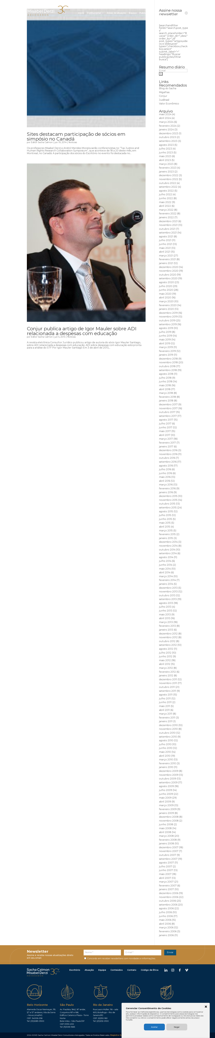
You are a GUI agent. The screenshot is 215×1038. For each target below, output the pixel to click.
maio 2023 (165, 156)
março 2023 (166, 164)
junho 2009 (166, 794)
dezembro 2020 (168, 267)
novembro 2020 (168, 270)
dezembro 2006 (168, 893)
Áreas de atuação (116, 13)
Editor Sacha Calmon (42, 142)
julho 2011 (165, 698)
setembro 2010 (168, 736)
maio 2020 (165, 293)
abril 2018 (165, 389)
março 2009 (166, 805)
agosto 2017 (166, 419)
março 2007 (166, 881)
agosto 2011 (166, 694)
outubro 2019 (167, 320)
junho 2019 (165, 335)
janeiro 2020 (166, 309)
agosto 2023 (166, 145)
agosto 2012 (166, 648)
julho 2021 (165, 240)
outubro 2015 (167, 503)
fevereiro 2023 (167, 167)
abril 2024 (165, 118)
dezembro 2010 (168, 725)
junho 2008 (166, 824)
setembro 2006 (168, 904)
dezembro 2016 (168, 450)
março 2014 (166, 576)
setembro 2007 (168, 858)
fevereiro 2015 (167, 534)
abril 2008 (165, 832)
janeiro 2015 (166, 538)
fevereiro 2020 (168, 305)
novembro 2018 (168, 362)
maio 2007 (165, 874)
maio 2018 (165, 385)
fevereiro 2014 (167, 580)
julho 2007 (165, 866)
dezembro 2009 (168, 771)
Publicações (146, 13)
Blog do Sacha (167, 88)
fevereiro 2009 (168, 809)
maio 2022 (165, 202)
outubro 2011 (167, 687)
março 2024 (166, 122)
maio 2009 (165, 797)
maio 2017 (165, 431)
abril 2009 (165, 801)
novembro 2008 (169, 820)
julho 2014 (165, 561)
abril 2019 (164, 343)
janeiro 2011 (166, 721)
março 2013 (166, 622)
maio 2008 (165, 828)
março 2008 (166, 836)
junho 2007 (166, 870)
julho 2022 (165, 194)
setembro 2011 (167, 691)
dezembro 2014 (168, 541)
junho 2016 (165, 473)
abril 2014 (164, 572)
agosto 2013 (166, 603)
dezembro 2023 (168, 133)
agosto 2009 (166, 786)
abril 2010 (165, 755)
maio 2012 (165, 660)
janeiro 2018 (166, 400)
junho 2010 (165, 748)
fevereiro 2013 (167, 625)
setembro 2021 (168, 232)
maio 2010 (165, 752)
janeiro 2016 (166, 492)
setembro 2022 (168, 186)
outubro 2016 (167, 457)
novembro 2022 (168, 179)
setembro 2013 (168, 599)
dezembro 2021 (168, 221)
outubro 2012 (167, 641)
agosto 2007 (166, 862)
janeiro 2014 (166, 584)
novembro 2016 (168, 454)
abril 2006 (165, 923)
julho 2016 (165, 469)
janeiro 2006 (166, 935)
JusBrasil (164, 99)
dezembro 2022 (168, 175)
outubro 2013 (167, 595)
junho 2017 (165, 427)
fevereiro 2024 (167, 125)
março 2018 (166, 393)
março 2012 (166, 668)
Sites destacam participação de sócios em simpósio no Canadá (76, 136)
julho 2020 (165, 286)
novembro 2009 (168, 775)
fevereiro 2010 (167, 763)
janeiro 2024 (166, 129)
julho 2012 (165, 652)
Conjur (163, 96)
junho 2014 (165, 564)
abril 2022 (165, 206)
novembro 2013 (168, 591)
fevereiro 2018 (167, 396)
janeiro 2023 (166, 171)
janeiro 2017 (166, 446)
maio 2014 (165, 568)
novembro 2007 (168, 851)
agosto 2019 (166, 328)
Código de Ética (149, 970)
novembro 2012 (168, 637)
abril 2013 (164, 618)
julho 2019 (165, 332)
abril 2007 (165, 878)
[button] (206, 1006)
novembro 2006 (168, 897)
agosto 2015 (166, 511)
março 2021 (166, 255)
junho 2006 (166, 916)
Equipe (133, 13)
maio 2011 (164, 706)
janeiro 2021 (166, 263)
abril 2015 (164, 526)
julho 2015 (165, 515)
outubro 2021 (167, 229)
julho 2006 (165, 912)
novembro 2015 (168, 500)
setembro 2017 (168, 416)
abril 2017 (164, 435)
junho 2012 (165, 656)
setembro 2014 (168, 553)
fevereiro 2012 (167, 671)
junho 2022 (166, 198)
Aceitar (162, 1027)
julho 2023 (165, 148)
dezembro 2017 (168, 404)
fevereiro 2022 (167, 213)
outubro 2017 (167, 412)
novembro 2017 (168, 408)
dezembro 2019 (168, 312)
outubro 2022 (167, 183)
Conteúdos (116, 970)
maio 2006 (165, 920)
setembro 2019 (168, 324)
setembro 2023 (168, 141)
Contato (177, 13)
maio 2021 (165, 248)
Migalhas (164, 92)
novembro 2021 (168, 225)
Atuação (89, 970)
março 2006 (166, 927)
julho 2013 (165, 606)
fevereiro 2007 (168, 885)
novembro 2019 (168, 316)
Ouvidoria (164, 13)
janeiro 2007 (166, 889)
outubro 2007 (167, 855)
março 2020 (166, 301)
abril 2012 (164, 664)
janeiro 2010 (166, 767)
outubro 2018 (167, 366)
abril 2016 (164, 480)
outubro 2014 (167, 549)
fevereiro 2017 (167, 442)
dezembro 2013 (168, 587)
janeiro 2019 (166, 354)
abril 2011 (164, 710)
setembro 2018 (168, 370)
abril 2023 (165, 160)
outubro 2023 (167, 137)
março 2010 (166, 759)
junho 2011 (165, 702)
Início (81, 13)
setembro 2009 (168, 782)
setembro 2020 (168, 278)
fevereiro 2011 (167, 717)
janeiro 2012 (166, 675)
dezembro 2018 (168, 358)
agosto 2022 (166, 190)
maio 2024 (165, 114)
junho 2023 (166, 152)
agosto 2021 (166, 236)
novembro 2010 (168, 729)
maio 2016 (165, 477)
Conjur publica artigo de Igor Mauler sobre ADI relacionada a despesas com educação (81, 331)
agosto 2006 (166, 908)
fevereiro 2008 (168, 839)
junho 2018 (165, 381)
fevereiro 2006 (167, 931)
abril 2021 (164, 251)
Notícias (73, 142)
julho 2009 (165, 790)
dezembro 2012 (168, 633)
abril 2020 (165, 297)
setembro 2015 (168, 507)
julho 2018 (165, 377)
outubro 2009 (167, 778)
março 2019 (166, 347)
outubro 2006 (167, 900)
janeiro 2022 (166, 217)
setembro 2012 (168, 645)
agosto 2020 (166, 282)
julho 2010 (165, 744)
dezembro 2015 (168, 496)
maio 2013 (165, 614)
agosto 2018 (166, 374)
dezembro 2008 (169, 816)
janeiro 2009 (166, 813)
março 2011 (165, 713)
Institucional (94, 13)
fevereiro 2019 (167, 351)
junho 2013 (165, 610)
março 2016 (166, 484)
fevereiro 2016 (167, 488)
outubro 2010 (167, 732)
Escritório (74, 970)
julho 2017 (165, 423)
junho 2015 (165, 519)
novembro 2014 (168, 545)
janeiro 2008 (166, 843)
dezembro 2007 (168, 847)
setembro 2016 (168, 461)
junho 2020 (166, 290)
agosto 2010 (166, 740)
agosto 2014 (166, 557)
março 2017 (166, 438)
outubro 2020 (167, 274)
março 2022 (166, 209)
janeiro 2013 (166, 629)
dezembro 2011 (168, 679)
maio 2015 (165, 522)
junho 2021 (165, 244)
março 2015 (166, 530)
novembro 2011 (168, 683)
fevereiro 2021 (167, 259)
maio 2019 (165, 339)
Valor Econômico (169, 103)
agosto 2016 (166, 465)
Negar (184, 1027)
